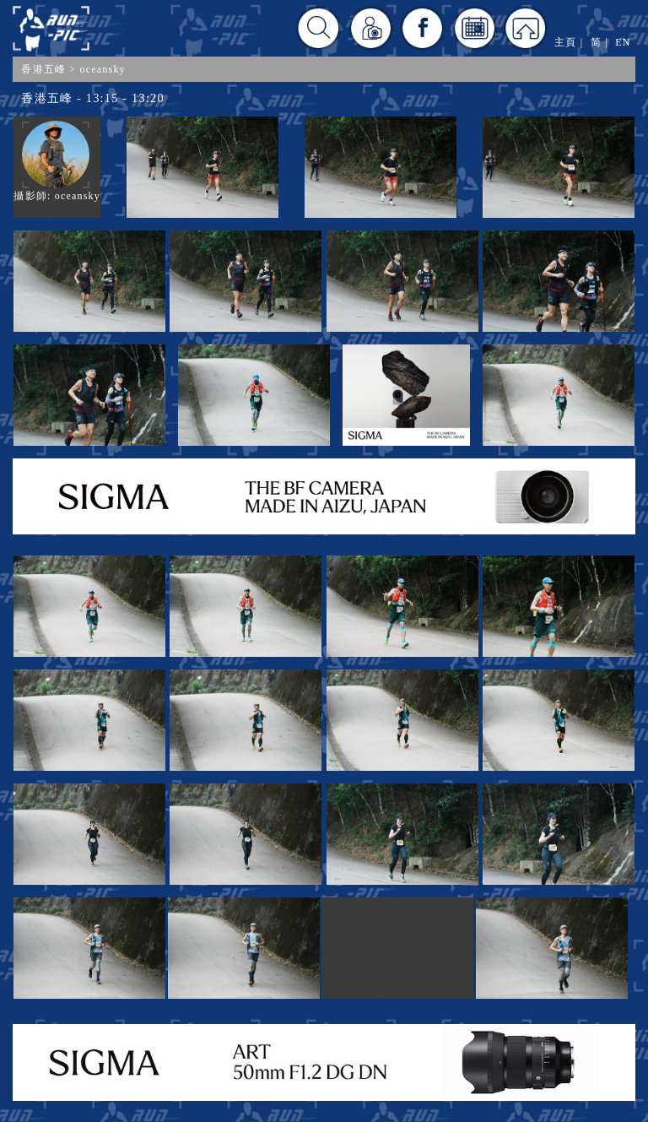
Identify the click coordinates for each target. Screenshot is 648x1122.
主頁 (565, 42)
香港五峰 (43, 69)
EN (622, 42)
